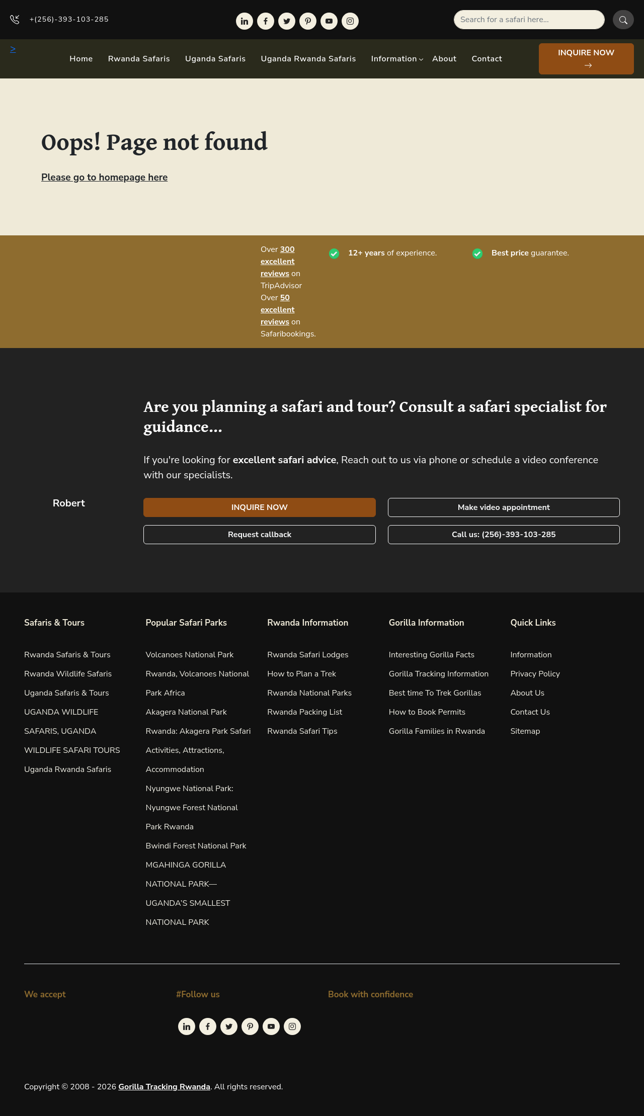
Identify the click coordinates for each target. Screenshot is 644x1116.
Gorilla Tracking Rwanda (164, 1086)
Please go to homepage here (104, 177)
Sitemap (525, 731)
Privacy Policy (535, 673)
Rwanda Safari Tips (302, 731)
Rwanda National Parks (309, 693)
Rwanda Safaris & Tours (67, 654)
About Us (527, 693)
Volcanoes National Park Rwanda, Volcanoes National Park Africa (198, 674)
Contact (487, 58)
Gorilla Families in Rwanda (437, 731)
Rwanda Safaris (139, 58)
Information (394, 58)
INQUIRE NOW (586, 58)
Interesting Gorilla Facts (432, 654)
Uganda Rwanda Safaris (308, 58)
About (444, 58)
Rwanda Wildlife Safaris (68, 673)
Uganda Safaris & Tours (66, 693)
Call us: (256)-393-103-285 (504, 534)
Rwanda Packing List (304, 712)
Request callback (259, 534)
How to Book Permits (427, 712)
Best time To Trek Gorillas (435, 693)
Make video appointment (504, 507)
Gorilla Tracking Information (439, 673)
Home (81, 58)
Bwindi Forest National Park (196, 845)
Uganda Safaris (215, 58)
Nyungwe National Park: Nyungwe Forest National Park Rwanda (192, 807)
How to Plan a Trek (301, 673)
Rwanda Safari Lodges (308, 654)
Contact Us (530, 712)
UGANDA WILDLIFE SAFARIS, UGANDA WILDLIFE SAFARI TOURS (72, 731)
